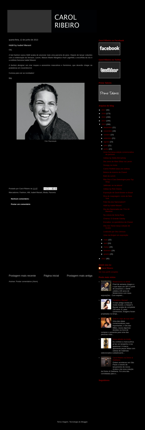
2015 (104, 117)
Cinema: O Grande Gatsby (114, 218)
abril (106, 243)
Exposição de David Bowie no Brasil (118, 193)
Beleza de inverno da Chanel (115, 172)
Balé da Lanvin (109, 176)
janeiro (107, 254)
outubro (107, 135)
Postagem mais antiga (79, 275)
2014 (104, 121)
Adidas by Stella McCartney (114, 158)
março (106, 247)
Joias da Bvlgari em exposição (115, 235)
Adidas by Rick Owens (112, 189)
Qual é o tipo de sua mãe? (123, 319)
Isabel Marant (36, 192)
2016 (104, 113)
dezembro (108, 127)
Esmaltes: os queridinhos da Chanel (118, 222)
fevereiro (107, 250)
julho (106, 145)
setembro (108, 138)
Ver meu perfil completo (108, 272)
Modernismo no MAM (121, 282)
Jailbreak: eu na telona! (112, 185)
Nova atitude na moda (122, 339)
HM (28, 192)
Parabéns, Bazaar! (120, 300)
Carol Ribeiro (107, 268)
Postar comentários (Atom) (27, 281)
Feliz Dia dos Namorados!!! (114, 202)
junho (106, 149)
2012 (104, 259)
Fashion (23, 192)
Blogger (84, 422)
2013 (104, 124)
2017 (104, 110)
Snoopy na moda (110, 165)
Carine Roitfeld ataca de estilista (116, 169)
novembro (108, 131)
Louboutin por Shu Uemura (114, 232)
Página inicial (51, 275)
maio (106, 240)
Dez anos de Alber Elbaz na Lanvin (117, 161)
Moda (45, 192)
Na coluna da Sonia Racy (113, 215)
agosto (107, 142)
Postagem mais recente (22, 275)
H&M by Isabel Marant (112, 205)
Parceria (52, 192)
